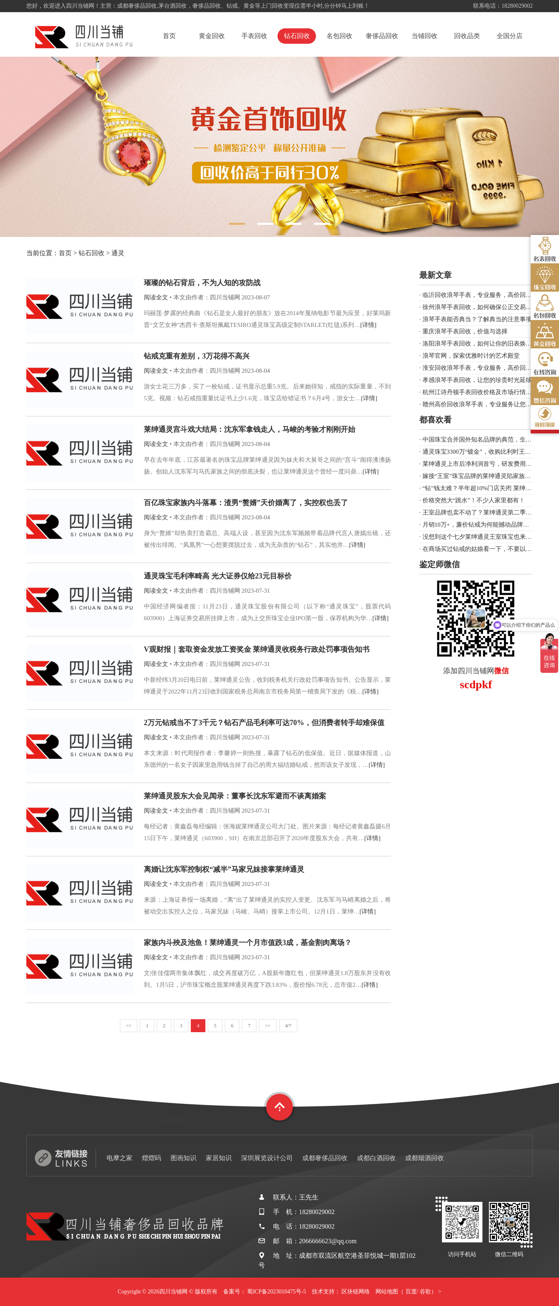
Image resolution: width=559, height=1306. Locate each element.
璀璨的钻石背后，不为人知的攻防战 (202, 283)
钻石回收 (297, 35)
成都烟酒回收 (424, 1157)
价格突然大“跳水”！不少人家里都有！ (473, 500)
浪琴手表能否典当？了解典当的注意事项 (477, 319)
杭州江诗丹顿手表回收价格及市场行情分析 (480, 392)
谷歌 (425, 1292)
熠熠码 (151, 1157)
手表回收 (254, 35)
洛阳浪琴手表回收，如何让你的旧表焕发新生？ (486, 343)
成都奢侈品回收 (325, 1157)
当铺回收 (424, 35)
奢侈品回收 (382, 35)
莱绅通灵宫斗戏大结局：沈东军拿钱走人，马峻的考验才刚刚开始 (249, 429)
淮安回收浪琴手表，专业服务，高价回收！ (480, 368)
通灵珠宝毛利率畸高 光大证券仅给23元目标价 (218, 576)
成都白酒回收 (376, 1157)
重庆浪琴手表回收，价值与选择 (465, 331)
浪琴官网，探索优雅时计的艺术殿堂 (471, 355)
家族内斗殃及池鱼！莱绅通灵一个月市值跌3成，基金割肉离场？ (248, 943)
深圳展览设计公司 (267, 1157)
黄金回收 (212, 35)
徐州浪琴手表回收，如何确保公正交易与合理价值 (489, 307)
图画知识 (183, 1157)
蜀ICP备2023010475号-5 (276, 1292)
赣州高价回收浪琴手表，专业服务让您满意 (480, 404)
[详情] (368, 325)
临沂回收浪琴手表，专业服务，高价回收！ (480, 295)
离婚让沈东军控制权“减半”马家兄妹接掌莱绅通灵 (224, 869)
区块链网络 (355, 1292)
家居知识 (219, 1157)
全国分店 (510, 35)
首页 (169, 35)
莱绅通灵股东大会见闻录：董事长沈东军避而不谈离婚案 (235, 796)
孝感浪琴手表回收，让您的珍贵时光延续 (477, 380)
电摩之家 (119, 1157)
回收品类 (467, 35)
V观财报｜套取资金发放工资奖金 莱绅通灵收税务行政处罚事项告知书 (257, 649)
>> (268, 1026)
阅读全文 (156, 297)
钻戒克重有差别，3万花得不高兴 (197, 356)
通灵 (117, 253)
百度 (411, 1292)
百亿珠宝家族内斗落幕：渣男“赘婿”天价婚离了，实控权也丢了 (246, 503)
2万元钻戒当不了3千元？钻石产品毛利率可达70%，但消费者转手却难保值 (264, 723)
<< (129, 1026)
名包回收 (339, 35)
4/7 (288, 1026)
